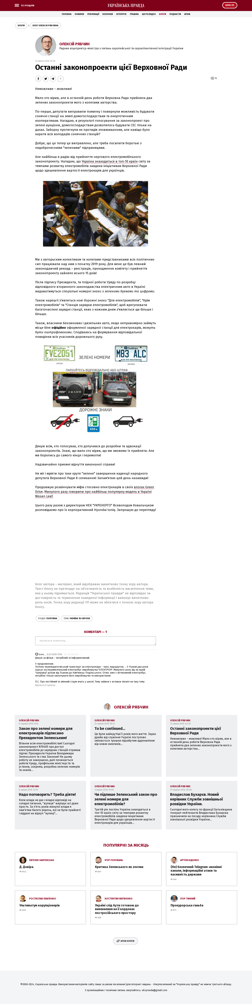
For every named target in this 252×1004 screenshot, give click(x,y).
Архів (187, 14)
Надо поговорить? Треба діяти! (47, 794)
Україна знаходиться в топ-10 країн (110, 161)
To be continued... (109, 728)
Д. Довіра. (26, 867)
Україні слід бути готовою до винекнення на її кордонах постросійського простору (117, 909)
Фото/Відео (149, 14)
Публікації (93, 14)
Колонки (107, 14)
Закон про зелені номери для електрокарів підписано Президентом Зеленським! (45, 733)
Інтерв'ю (121, 14)
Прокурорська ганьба (187, 905)
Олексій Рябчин (74, 44)
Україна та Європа (77, 618)
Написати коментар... (95, 640)
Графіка (134, 14)
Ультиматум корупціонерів (39, 905)
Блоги (162, 14)
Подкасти (175, 14)
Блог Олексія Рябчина (45, 25)
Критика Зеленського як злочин (119, 867)
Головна (66, 14)
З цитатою (50, 685)
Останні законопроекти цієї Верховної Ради (195, 731)
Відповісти (39, 685)
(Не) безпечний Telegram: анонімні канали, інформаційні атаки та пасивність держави (196, 870)
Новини (79, 14)
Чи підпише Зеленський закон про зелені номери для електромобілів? (125, 799)
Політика (47, 618)
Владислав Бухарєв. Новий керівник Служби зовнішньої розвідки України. (196, 799)
